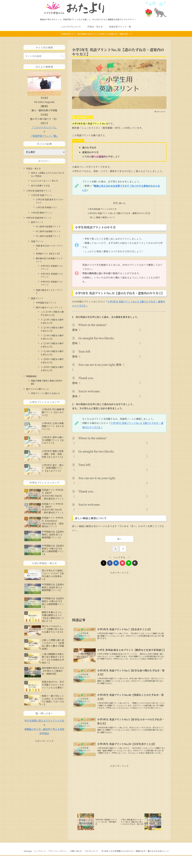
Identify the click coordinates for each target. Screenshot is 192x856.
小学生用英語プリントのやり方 (101, 208)
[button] (135, 563)
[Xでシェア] (103, 563)
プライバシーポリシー (59, 852)
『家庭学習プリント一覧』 (44, 136)
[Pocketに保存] (122, 563)
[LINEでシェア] (128, 563)
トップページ (40, 852)
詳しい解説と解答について (102, 217)
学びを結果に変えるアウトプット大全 (44, 720)
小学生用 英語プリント (82, 117)
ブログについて (93, 852)
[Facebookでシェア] (110, 563)
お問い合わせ (77, 852)
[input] (44, 56)
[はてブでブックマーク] (116, 563)
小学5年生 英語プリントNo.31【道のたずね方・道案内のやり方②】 (119, 213)
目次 (115, 203)
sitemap (28, 852)
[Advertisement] (95, 594)
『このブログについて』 (44, 127)
